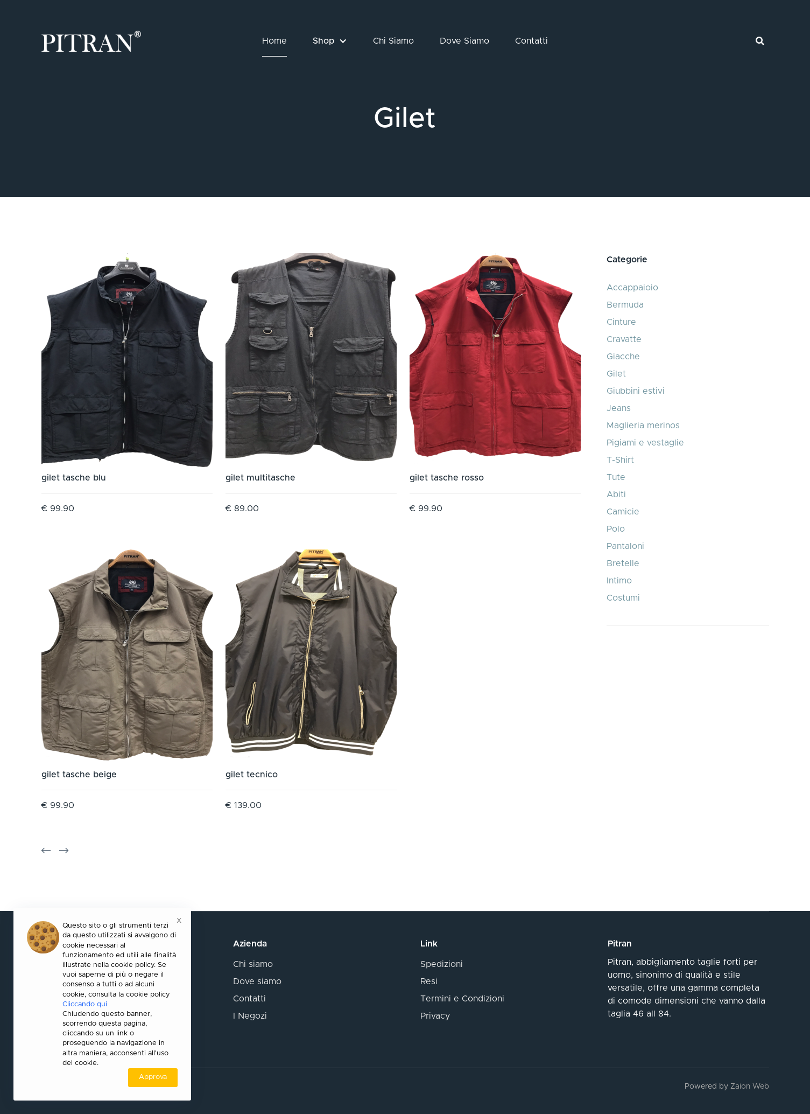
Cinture (621, 322)
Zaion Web (749, 1086)
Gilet (616, 374)
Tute (616, 477)
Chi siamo (253, 964)
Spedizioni (441, 964)
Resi (429, 981)
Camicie (623, 511)
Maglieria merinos (643, 425)
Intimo (619, 580)
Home (274, 41)
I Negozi (250, 1016)
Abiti (616, 494)
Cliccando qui (84, 1004)
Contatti (531, 41)
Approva (153, 1077)
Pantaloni (625, 546)
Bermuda (625, 305)
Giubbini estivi (636, 391)
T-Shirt (620, 460)
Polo (616, 529)
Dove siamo (257, 981)
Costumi (623, 598)
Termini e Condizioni (462, 998)
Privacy (435, 1016)
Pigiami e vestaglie (645, 442)
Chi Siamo (393, 41)
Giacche (623, 356)
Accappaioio (632, 287)
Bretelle (623, 563)
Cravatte (624, 339)
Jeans (619, 408)
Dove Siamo (464, 41)
